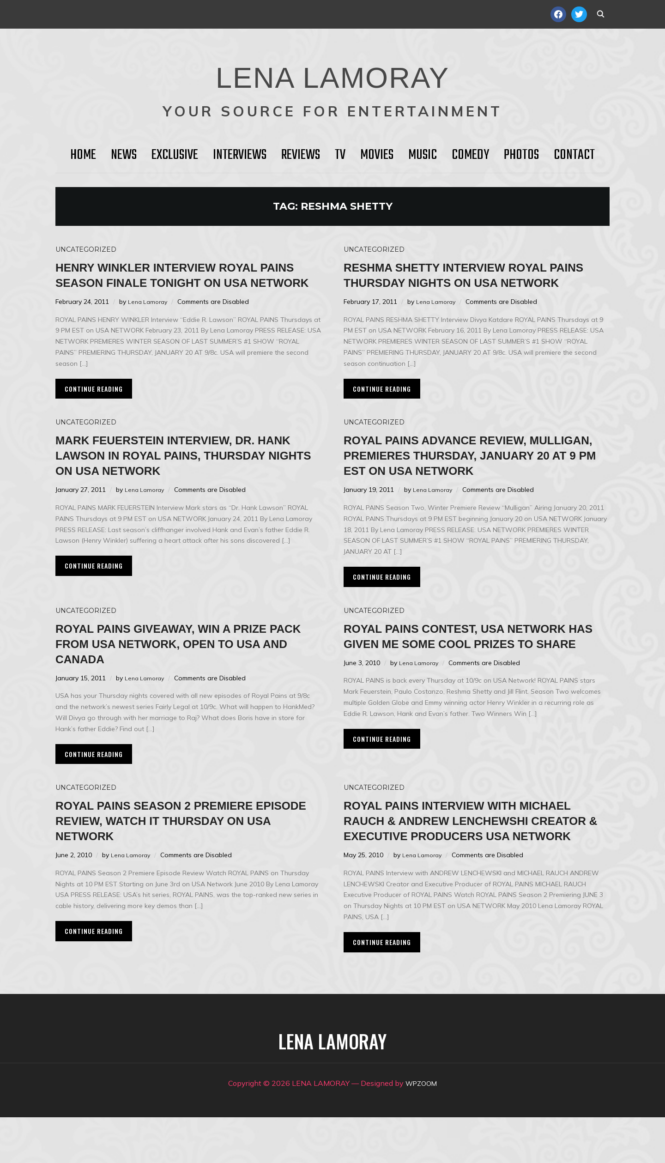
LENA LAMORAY (332, 71)
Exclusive (174, 155)
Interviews (239, 155)
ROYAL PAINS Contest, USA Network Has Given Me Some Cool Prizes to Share (476, 674)
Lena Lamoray (149, 317)
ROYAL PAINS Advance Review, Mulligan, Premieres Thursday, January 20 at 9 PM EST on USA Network (466, 477)
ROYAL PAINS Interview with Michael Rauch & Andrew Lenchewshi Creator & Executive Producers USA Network (474, 858)
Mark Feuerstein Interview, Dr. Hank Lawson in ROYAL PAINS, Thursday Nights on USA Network (187, 470)
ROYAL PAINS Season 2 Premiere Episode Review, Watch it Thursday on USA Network (176, 850)
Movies (376, 155)
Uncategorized (85, 249)
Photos (521, 155)
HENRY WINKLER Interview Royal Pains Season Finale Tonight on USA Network (179, 282)
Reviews (300, 155)
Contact (574, 155)
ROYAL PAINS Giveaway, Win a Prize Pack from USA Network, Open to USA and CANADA (185, 674)
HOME (83, 155)
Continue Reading (94, 404)
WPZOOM (421, 1128)
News (124, 155)
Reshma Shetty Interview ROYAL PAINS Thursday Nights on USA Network (468, 282)
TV (340, 155)
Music (422, 155)
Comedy (470, 155)
